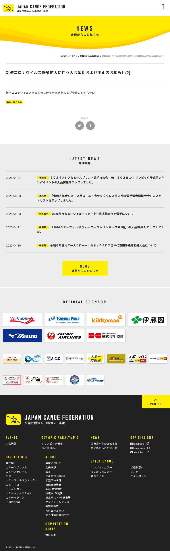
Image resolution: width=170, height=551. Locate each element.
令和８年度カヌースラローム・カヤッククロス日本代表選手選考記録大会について (103, 245)
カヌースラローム (16, 471)
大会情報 (11, 443)
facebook (139, 443)
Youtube (139, 451)
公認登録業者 (53, 484)
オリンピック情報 (52, 443)
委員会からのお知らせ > (91, 56)
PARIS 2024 (48, 447)
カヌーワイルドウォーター (22, 479)
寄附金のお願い (54, 510)
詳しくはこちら (14, 102)
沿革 (48, 471)
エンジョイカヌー (101, 467)
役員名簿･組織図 (55, 475)
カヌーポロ (12, 484)
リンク (134, 471)
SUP (8, 475)
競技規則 (50, 534)
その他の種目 (14, 501)
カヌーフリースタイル (19, 492)
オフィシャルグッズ (57, 501)
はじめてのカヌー (101, 471)
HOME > (65, 56)
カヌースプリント (16, 467)
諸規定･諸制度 (54, 492)
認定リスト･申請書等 (58, 497)
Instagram (140, 447)
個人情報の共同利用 (57, 514)
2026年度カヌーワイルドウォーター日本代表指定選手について (92, 214)
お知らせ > (75, 56)
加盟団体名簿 (53, 479)
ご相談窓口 (137, 467)
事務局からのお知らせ (104, 447)
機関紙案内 (52, 505)
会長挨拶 (50, 467)
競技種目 (11, 462)
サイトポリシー (139, 475)
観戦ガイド (97, 475)
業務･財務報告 (54, 488)
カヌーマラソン (15, 497)
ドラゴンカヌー (15, 488)
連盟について (53, 462)
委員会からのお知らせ (104, 443)
